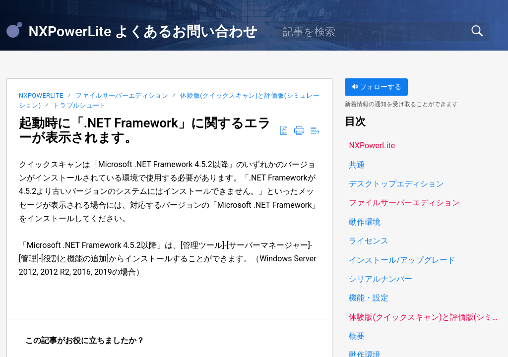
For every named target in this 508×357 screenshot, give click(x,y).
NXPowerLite (41, 95)
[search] (383, 31)
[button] (283, 130)
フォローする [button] (376, 87)
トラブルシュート (79, 105)
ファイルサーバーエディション (121, 95)
